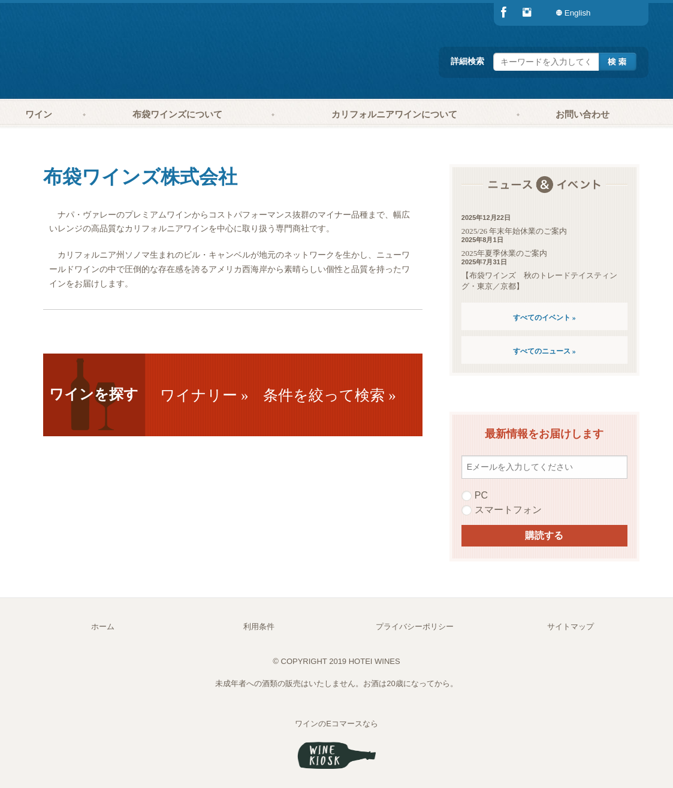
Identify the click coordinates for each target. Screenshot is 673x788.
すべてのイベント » (544, 317)
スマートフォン (501, 510)
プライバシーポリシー (415, 626)
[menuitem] (624, 13)
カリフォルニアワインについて (394, 114)
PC (474, 495)
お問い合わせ (582, 114)
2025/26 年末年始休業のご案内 (514, 231)
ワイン (38, 114)
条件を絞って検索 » (329, 395)
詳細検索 (467, 61)
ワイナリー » (204, 395)
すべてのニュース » (544, 351)
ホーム (102, 626)
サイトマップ (570, 626)
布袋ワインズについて (177, 114)
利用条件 (258, 626)
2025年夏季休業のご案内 (504, 253)
